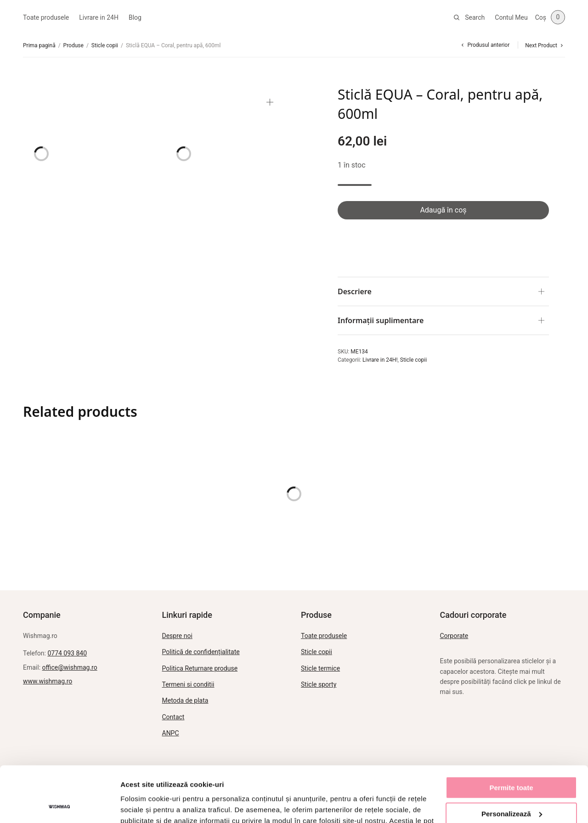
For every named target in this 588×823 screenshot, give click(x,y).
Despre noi (177, 635)
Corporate (454, 635)
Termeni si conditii (188, 684)
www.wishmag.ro (47, 681)
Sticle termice (320, 668)
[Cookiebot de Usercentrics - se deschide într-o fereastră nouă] (59, 805)
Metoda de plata (185, 700)
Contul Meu (511, 17)
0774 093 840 (67, 653)
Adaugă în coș (443, 210)
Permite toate (511, 735)
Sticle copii (104, 45)
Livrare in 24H (99, 17)
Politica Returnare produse (200, 668)
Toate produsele (46, 17)
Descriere (355, 291)
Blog (135, 17)
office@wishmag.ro (69, 667)
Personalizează (511, 761)
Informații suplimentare (381, 320)
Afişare (132, 805)
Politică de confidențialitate (201, 651)
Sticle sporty (318, 684)
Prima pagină (39, 45)
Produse (73, 45)
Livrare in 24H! (380, 360)
